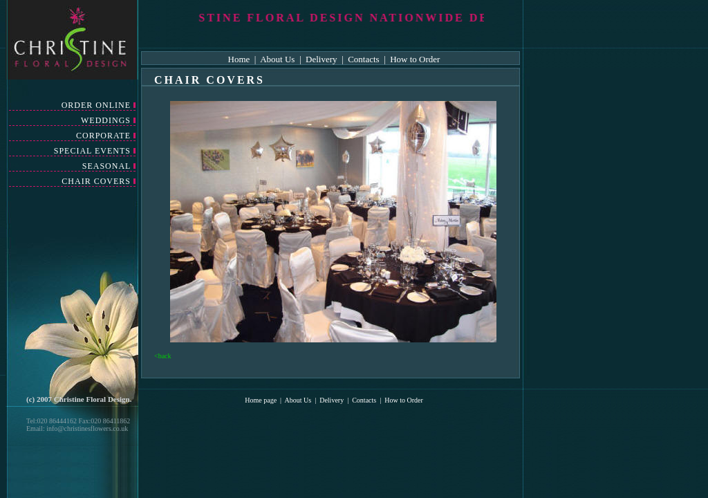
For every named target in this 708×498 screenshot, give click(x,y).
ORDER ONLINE (96, 105)
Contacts (364, 59)
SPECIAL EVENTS (92, 151)
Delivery (321, 59)
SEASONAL (106, 166)
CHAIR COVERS (96, 181)
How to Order (415, 59)
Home (240, 59)
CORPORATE (103, 135)
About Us (278, 59)
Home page (261, 400)
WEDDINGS (106, 120)
